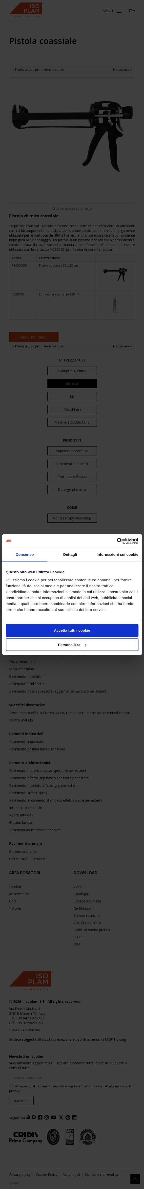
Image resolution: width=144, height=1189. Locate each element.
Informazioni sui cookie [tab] (117, 554)
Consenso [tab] (25, 554)
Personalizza (72, 645)
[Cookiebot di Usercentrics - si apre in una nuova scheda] (116, 541)
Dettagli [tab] (70, 554)
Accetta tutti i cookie (72, 630)
